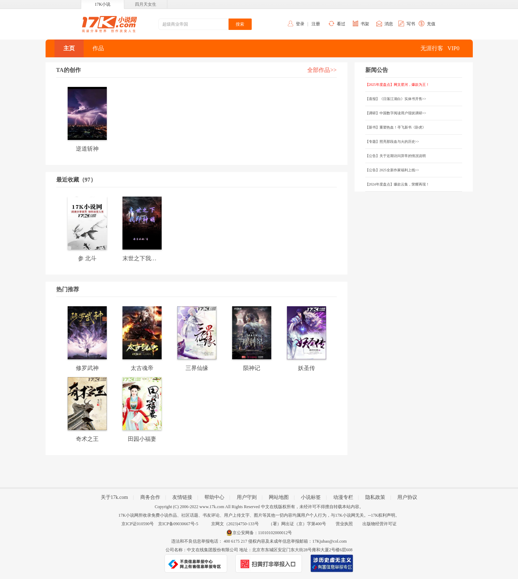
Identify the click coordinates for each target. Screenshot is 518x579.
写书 (411, 23)
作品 (98, 48)
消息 (388, 23)
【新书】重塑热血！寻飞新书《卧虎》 (395, 127)
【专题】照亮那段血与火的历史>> (392, 142)
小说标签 (311, 497)
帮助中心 (214, 497)
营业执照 (344, 523)
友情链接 (182, 497)
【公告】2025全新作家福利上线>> (392, 170)
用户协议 (407, 497)
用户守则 (247, 497)
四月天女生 (145, 4)
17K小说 (103, 4)
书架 (365, 23)
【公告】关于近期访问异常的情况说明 (395, 156)
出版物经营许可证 (379, 523)
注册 (316, 23)
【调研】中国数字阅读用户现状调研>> (395, 113)
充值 (431, 23)
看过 (341, 23)
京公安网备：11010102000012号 (262, 532)
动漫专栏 (343, 497)
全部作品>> (321, 70)
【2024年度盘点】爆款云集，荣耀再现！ (397, 184)
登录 (300, 23)
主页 (69, 48)
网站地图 (279, 497)
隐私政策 (375, 497)
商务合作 (150, 497)
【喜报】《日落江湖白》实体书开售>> (395, 99)
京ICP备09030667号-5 (178, 523)
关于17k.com (114, 497)
